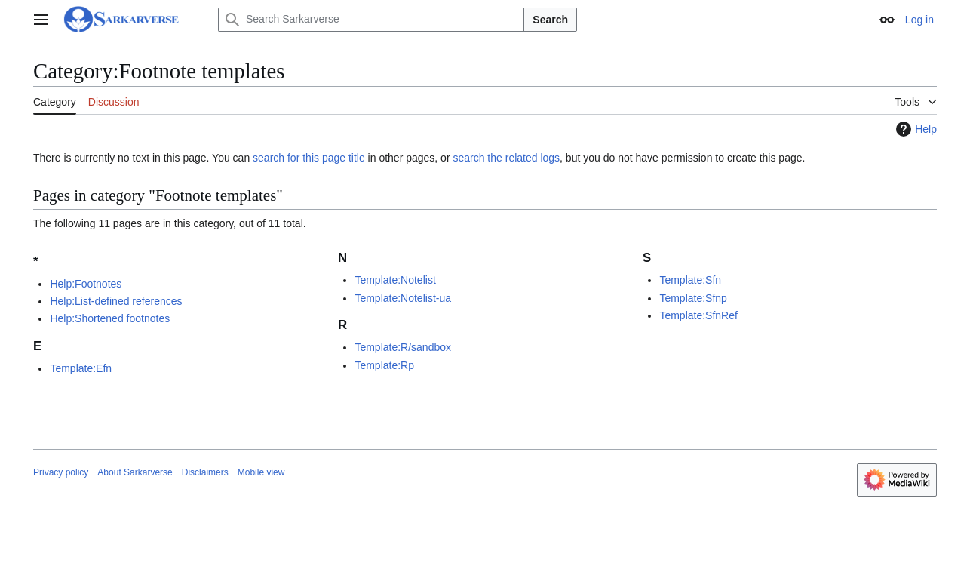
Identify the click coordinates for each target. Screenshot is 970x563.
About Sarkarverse (134, 472)
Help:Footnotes (85, 284)
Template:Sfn (690, 280)
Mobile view (261, 472)
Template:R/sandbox (403, 347)
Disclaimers (205, 472)
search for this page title (309, 158)
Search (550, 20)
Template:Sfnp (693, 298)
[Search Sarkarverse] (371, 20)
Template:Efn (81, 368)
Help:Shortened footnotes (110, 318)
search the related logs (506, 158)
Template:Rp (384, 365)
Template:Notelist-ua (403, 298)
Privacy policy (60, 472)
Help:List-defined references (116, 301)
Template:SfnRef (698, 315)
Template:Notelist (395, 280)
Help (914, 129)
